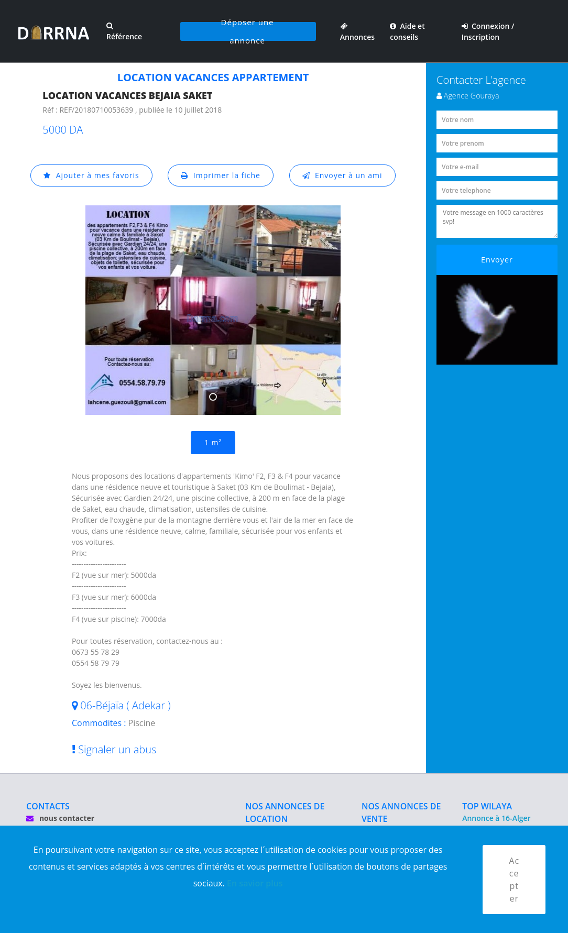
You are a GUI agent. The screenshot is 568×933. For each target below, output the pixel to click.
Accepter (514, 879)
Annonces (357, 31)
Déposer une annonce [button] (247, 31)
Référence (124, 31)
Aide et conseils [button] (407, 31)
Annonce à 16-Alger (496, 818)
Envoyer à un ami (342, 175)
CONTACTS (48, 806)
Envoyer (497, 260)
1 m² (213, 442)
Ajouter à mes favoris (91, 175)
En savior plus (255, 883)
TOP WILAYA (487, 806)
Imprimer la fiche (220, 175)
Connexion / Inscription (488, 31)
